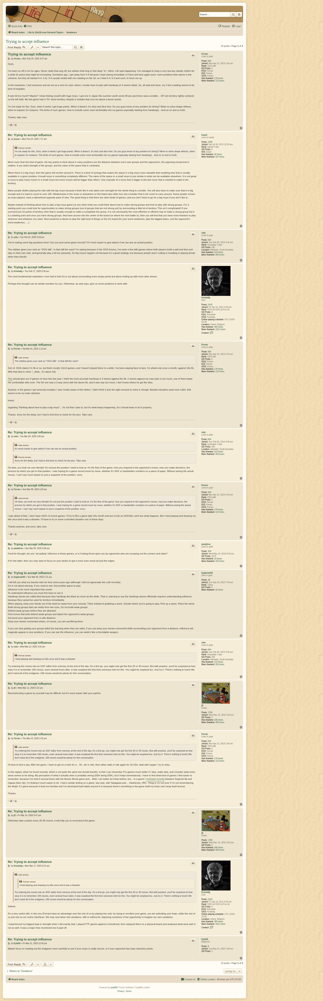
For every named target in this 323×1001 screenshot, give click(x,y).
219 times (218, 252)
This (10, 379)
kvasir (204, 135)
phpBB (114, 987)
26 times (218, 154)
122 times (219, 81)
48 (209, 580)
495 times (219, 722)
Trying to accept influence (27, 41)
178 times (218, 78)
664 (209, 61)
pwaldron (206, 544)
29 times (218, 559)
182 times (219, 561)
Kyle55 (204, 939)
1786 (210, 712)
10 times (219, 590)
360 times (218, 327)
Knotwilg (205, 297)
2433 (210, 304)
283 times (219, 255)
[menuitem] (27, 26)
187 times (219, 157)
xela (203, 233)
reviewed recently (155, 779)
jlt (202, 705)
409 (209, 551)
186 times (218, 720)
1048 (210, 142)
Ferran (204, 54)
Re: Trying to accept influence (30, 135)
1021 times (220, 329)
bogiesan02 (207, 573)
